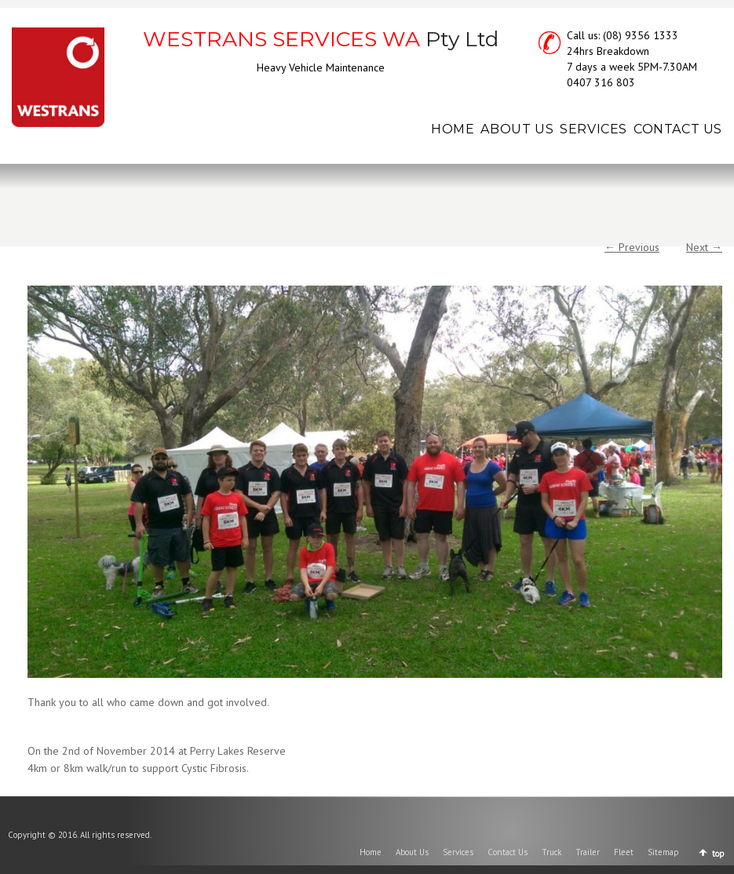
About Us (412, 852)
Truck (551, 852)
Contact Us (508, 852)
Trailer (587, 852)
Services (458, 852)
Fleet (624, 852)
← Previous (631, 247)
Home (371, 852)
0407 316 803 (601, 82)
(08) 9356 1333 (640, 35)
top (718, 853)
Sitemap (663, 852)
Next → (704, 247)
